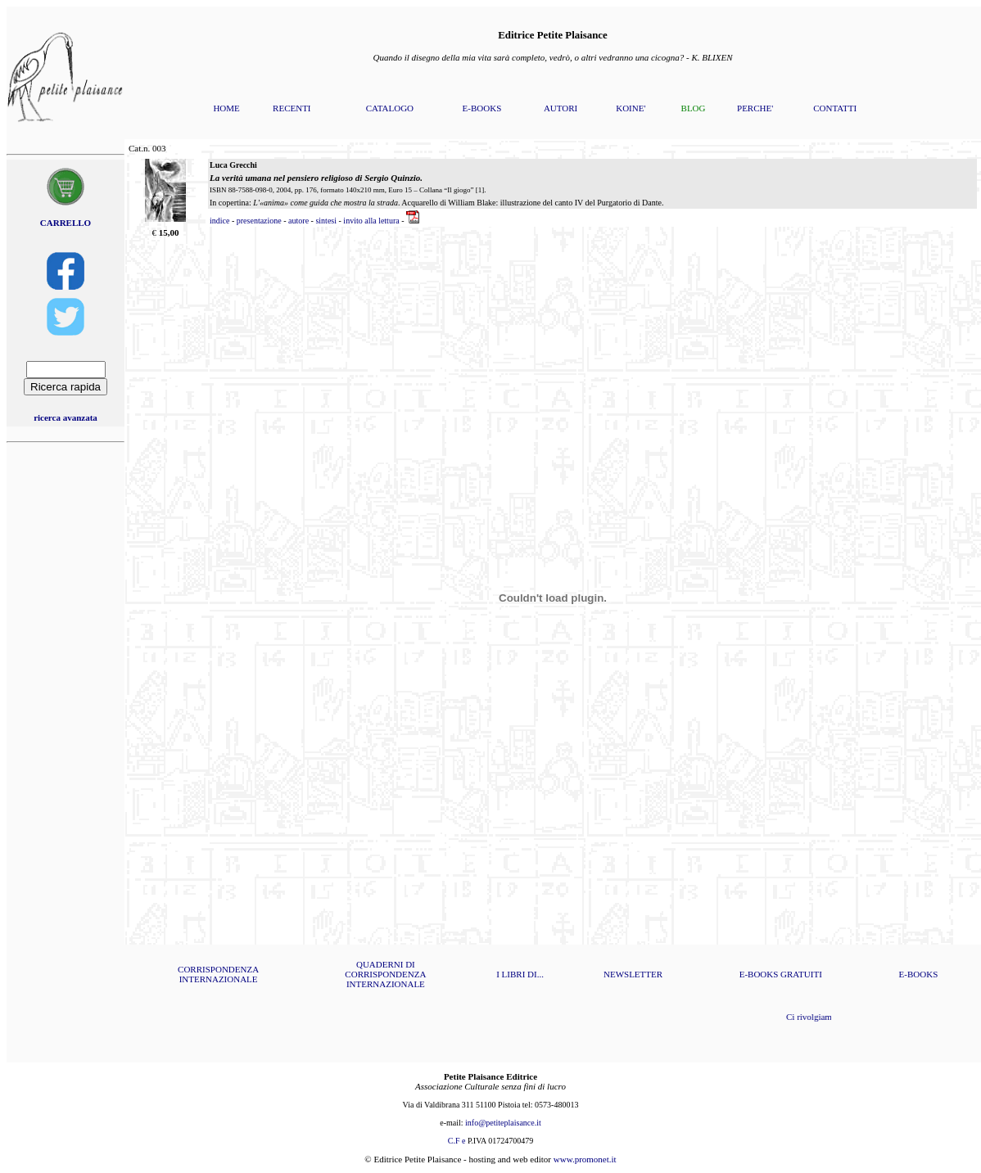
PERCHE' (755, 108)
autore (298, 220)
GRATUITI (801, 974)
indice (219, 220)
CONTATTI (835, 108)
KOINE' (630, 108)
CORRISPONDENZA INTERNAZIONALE (218, 974)
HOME (226, 108)
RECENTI (291, 108)
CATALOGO (390, 108)
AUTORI (560, 108)
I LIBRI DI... (520, 974)
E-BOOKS (482, 108)
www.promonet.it (585, 1159)
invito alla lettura (371, 220)
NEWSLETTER (633, 974)
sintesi (326, 220)
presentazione (259, 220)
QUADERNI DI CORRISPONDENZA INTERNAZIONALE (385, 974)
